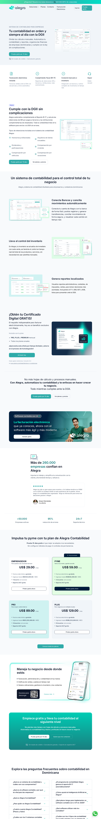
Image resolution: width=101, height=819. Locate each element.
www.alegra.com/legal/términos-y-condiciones (24, 361)
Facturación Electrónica (65, 7)
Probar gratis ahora (29, 587)
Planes (43, 7)
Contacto (50, 7)
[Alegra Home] (17, 7)
